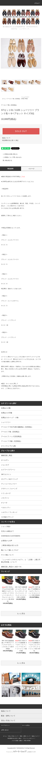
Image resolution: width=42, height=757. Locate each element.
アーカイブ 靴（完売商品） (14, 98)
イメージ (31, 168)
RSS (25, 740)
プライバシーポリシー (28, 738)
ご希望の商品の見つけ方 (9, 545)
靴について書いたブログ (9, 550)
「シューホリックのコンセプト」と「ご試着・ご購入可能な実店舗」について (20, 561)
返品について (6, 138)
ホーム (4, 98)
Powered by (21, 751)
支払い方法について (13, 736)
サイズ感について (7, 555)
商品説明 (10, 168)
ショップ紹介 (6, 526)
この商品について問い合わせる (11, 157)
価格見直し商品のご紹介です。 (12, 567)
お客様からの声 (6, 541)
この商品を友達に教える (8, 154)
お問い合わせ (5, 730)
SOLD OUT (21, 131)
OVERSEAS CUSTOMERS (10, 536)
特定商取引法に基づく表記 (10, 140)
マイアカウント (5, 725)
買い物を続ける (6, 160)
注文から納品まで (7, 531)
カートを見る (26, 725)
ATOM (28, 740)
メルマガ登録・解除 (17, 740)
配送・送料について (25, 736)
